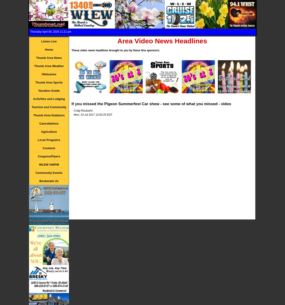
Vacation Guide (49, 90)
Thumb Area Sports (49, 82)
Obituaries (49, 74)
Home (49, 49)
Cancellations (49, 123)
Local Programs (49, 140)
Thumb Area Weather (49, 66)
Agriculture (49, 131)
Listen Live (49, 41)
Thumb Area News (49, 58)
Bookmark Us (49, 181)
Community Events (49, 173)
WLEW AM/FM (49, 164)
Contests (49, 148)
